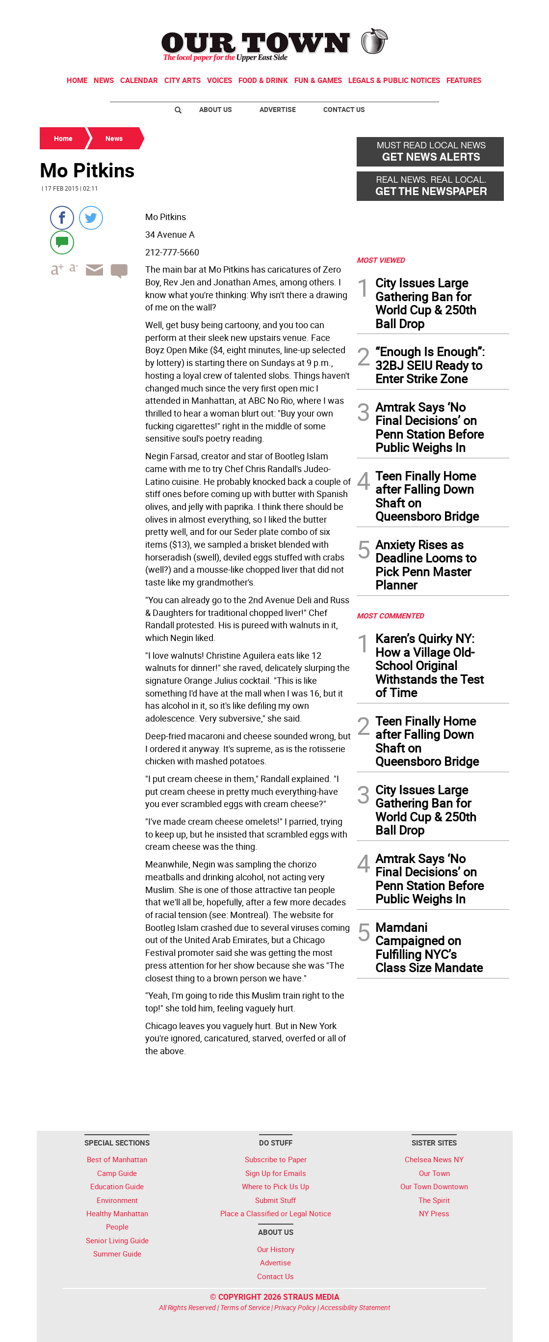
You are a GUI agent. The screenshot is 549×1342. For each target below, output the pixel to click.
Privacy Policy (295, 1307)
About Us (215, 109)
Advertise (278, 109)
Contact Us (344, 109)
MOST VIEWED (381, 260)
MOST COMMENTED (390, 615)
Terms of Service (245, 1307)
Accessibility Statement (355, 1307)
